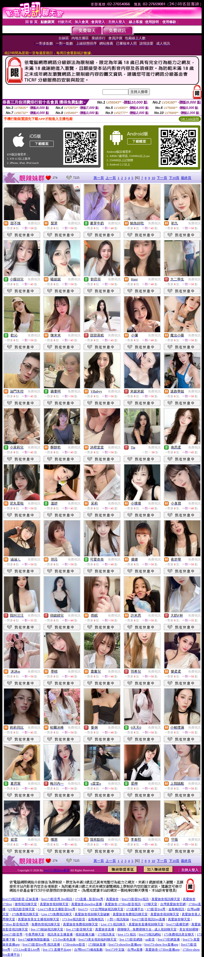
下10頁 (174, 178)
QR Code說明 (190, 119)
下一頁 (162, 178)
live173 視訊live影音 (56, 870)
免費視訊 (34, 223)
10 (153, 178)
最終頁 (186, 178)
